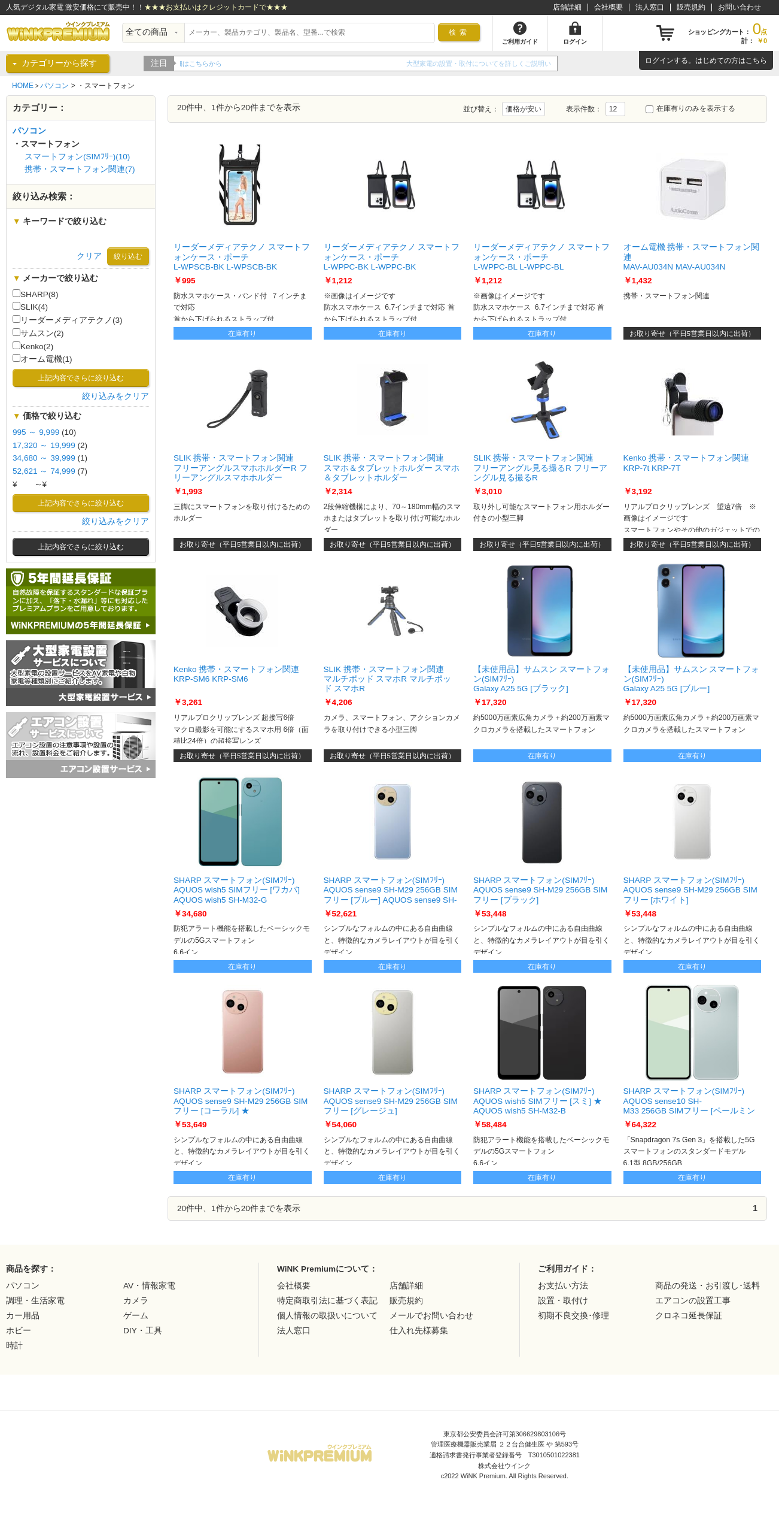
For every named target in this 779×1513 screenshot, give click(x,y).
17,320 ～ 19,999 (44, 445)
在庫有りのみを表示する (690, 108)
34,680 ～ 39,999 (44, 457)
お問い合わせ (739, 7)
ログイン (659, 60)
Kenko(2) (33, 346)
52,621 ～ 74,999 (44, 471)
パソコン (54, 85)
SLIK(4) (30, 306)
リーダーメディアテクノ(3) (68, 320)
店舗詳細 (567, 7)
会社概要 (608, 7)
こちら (756, 60)
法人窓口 (649, 7)
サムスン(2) (38, 333)
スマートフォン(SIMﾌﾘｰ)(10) (77, 156)
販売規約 (691, 7)
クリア (89, 256)
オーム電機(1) (42, 359)
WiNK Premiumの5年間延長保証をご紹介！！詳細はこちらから (273, 63)
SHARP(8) (35, 294)
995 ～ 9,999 (36, 432)
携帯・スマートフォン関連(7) (80, 169)
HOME (23, 85)
